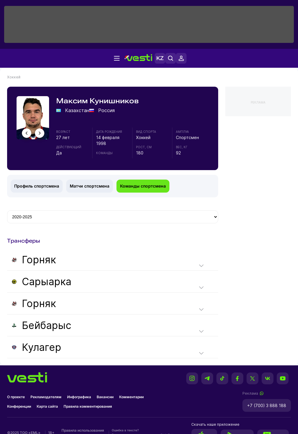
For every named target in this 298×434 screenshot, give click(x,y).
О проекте (16, 397)
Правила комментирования (88, 406)
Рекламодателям (45, 397)
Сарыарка (41, 281)
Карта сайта (47, 406)
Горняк (34, 260)
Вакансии (105, 397)
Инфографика (79, 397)
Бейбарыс (41, 325)
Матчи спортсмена (89, 185)
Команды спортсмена (143, 185)
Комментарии (131, 397)
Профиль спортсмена (36, 185)
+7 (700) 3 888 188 (266, 405)
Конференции (19, 406)
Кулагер (36, 347)
